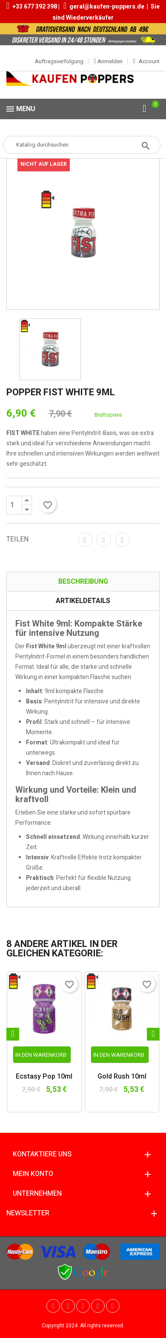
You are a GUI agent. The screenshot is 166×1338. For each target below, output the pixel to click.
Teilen (85, 539)
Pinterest (122, 539)
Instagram (113, 1306)
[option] (50, 349)
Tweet (104, 539)
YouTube (68, 1306)
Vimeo (98, 1306)
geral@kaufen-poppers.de (106, 6)
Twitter (53, 1306)
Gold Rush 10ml (121, 1077)
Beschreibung (83, 581)
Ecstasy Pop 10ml (44, 1077)
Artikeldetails (83, 601)
